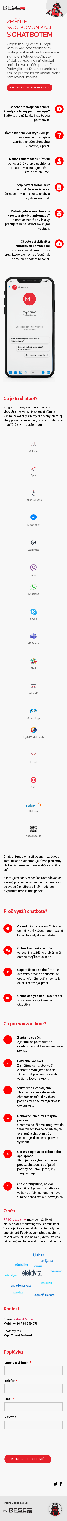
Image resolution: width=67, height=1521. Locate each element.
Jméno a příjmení (17, 1362)
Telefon (10, 1381)
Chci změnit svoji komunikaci (29, 87)
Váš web (10, 1417)
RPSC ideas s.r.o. (14, 1219)
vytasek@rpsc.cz (26, 1319)
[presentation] (30, 1442)
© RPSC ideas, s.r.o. (15, 1502)
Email (9, 1399)
